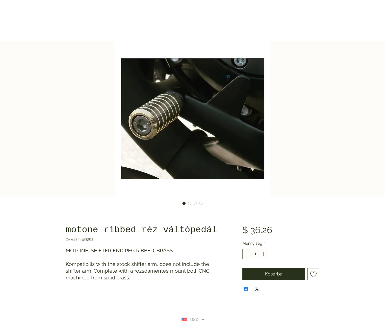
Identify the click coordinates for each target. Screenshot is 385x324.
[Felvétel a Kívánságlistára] (313, 274)
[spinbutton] (255, 254)
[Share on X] (256, 289)
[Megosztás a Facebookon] (246, 289)
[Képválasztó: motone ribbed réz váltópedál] (184, 203)
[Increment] (263, 254)
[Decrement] (246, 254)
